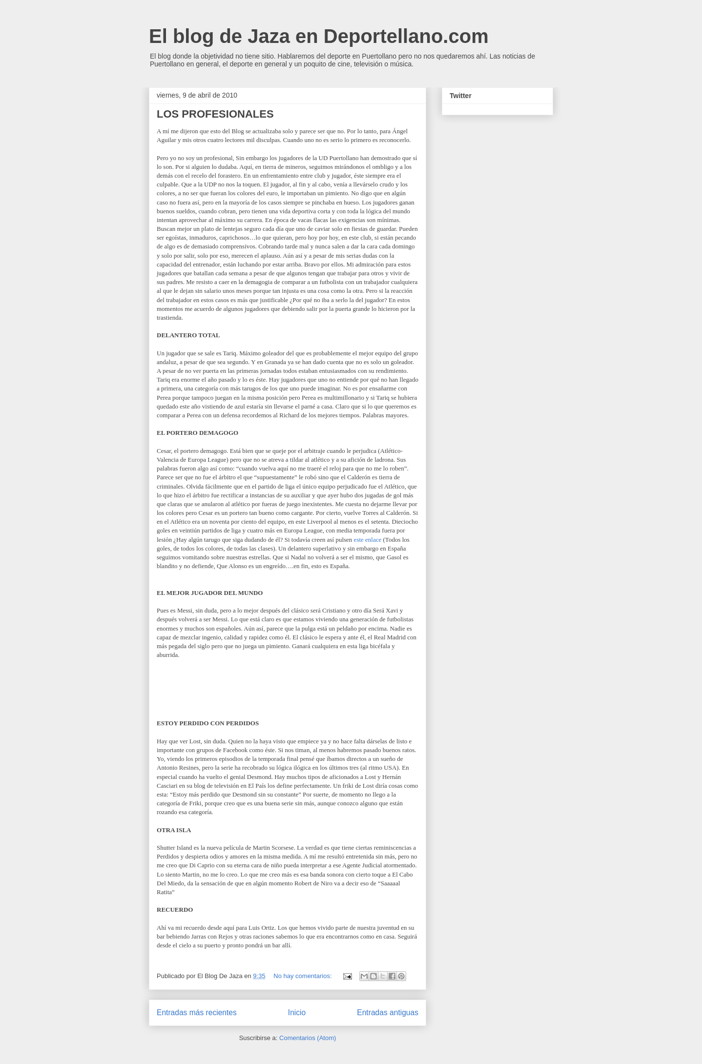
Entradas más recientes (197, 1012)
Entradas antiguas (387, 1012)
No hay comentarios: (303, 976)
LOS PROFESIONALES (215, 114)
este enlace (368, 539)
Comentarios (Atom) (307, 1038)
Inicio (297, 1012)
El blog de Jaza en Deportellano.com (319, 36)
